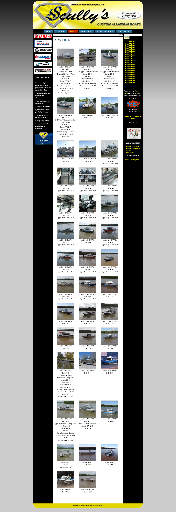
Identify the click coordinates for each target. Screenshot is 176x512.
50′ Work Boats (130, 72)
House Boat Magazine (132, 159)
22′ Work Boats (130, 45)
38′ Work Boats (130, 61)
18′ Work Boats (130, 41)
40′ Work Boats (130, 63)
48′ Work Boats (130, 71)
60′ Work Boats (130, 82)
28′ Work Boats (130, 51)
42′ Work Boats (130, 65)
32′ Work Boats (130, 55)
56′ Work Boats (130, 78)
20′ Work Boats (130, 43)
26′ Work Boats (62, 40)
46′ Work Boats (130, 69)
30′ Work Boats (130, 53)
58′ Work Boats (130, 80)
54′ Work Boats (130, 76)
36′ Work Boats (130, 59)
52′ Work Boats (130, 74)
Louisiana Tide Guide (132, 146)
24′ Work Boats (130, 47)
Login (94, 510)
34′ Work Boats (130, 57)
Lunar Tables (129, 152)
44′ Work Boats (130, 67)
